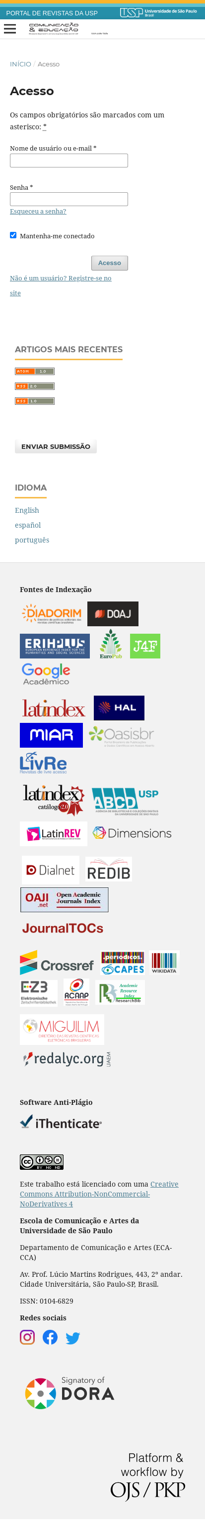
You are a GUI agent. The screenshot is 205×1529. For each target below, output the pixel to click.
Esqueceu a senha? (38, 211)
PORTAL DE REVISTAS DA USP (52, 13)
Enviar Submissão (55, 446)
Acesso (109, 263)
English (27, 510)
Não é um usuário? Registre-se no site (61, 285)
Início (20, 64)
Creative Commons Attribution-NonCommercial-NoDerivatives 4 (99, 1193)
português (32, 540)
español (28, 525)
